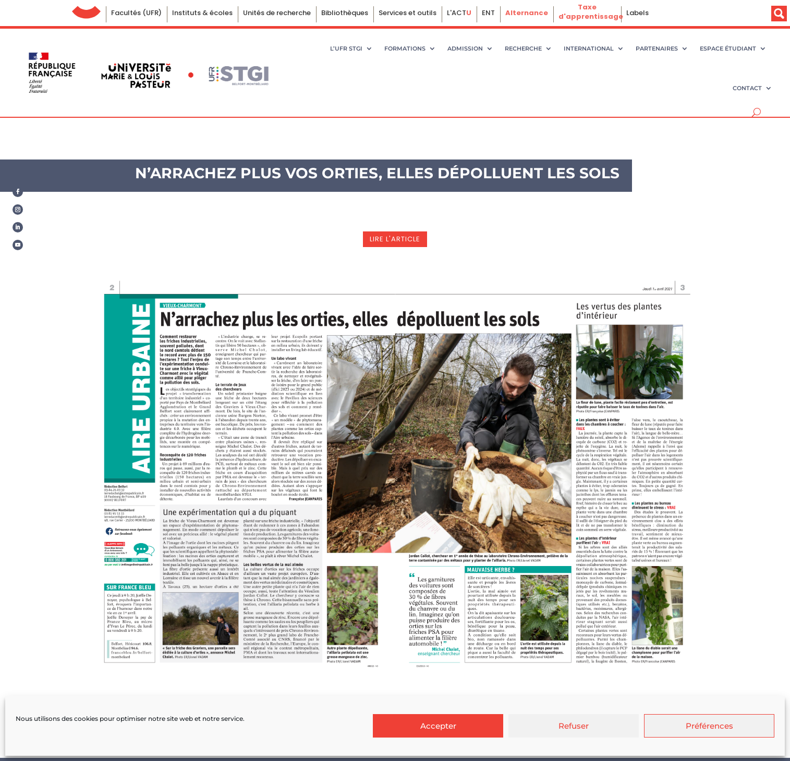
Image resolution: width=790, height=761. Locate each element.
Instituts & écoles (202, 13)
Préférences (709, 726)
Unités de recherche (277, 13)
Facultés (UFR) (136, 13)
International (589, 48)
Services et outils (407, 13)
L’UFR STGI (346, 48)
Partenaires (657, 48)
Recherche (523, 48)
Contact (747, 88)
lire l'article (395, 239)
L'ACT (459, 13)
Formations (405, 48)
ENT (488, 13)
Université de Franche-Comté (86, 9)
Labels (637, 13)
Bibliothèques (344, 13)
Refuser (573, 726)
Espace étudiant (728, 48)
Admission (465, 48)
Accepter (438, 726)
